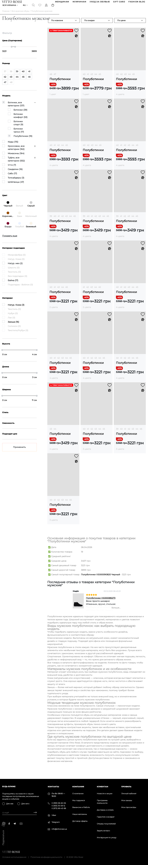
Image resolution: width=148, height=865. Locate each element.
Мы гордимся (78, 800)
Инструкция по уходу (106, 837)
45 (99, 78)
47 (55, 78)
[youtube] (21, 823)
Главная (5, 15)
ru (24, 8)
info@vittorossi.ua (59, 829)
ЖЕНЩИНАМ (62, 3)
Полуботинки (60, 82)
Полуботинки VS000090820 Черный (100, 578)
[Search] (33, 8)
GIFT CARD (119, 3)
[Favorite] (40, 8)
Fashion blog (136, 3)
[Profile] (46, 8)
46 (51, 78)
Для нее (9, 804)
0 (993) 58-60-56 (59, 803)
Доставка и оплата (105, 810)
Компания (78, 787)
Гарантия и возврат (105, 817)
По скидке (89, 24)
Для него (25, 804)
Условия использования (14, 857)
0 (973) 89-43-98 (59, 808)
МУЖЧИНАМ (79, 3)
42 (121, 78)
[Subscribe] (34, 813)
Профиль (126, 787)
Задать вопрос (103, 831)
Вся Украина (9, 8)
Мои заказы (126, 800)
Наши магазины (79, 814)
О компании (77, 793)
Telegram (56, 822)
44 (95, 78)
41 (88, 78)
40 (84, 78)
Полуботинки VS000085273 (100, 601)
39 (51, 219)
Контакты (53, 787)
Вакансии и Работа (81, 807)
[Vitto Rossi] (12, 2)
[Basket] (53, 8)
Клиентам (102, 787)
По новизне (57, 24)
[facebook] (9, 823)
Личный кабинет (128, 793)
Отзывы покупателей (106, 824)
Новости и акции (104, 793)
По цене (121, 24)
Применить (19, 450)
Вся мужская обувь (20, 15)
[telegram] (14, 824)
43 (91, 78)
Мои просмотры (128, 807)
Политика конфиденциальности (46, 857)
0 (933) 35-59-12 (58, 806)
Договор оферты (79, 821)
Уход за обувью (100, 3)
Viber (54, 815)
